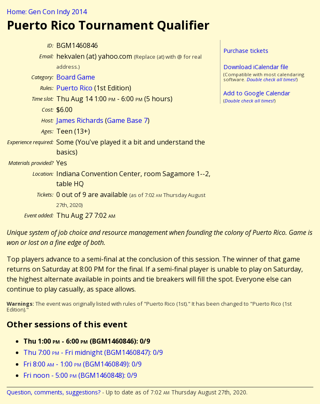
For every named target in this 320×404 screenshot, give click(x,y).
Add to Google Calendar (256, 93)
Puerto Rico (74, 87)
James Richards (79, 120)
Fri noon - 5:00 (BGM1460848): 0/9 (80, 375)
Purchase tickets (245, 51)
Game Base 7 (127, 120)
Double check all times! (271, 79)
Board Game (75, 77)
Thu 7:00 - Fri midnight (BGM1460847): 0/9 (93, 352)
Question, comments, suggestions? (53, 392)
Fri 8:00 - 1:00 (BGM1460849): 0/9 (82, 364)
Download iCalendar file (255, 67)
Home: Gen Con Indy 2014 (47, 11)
